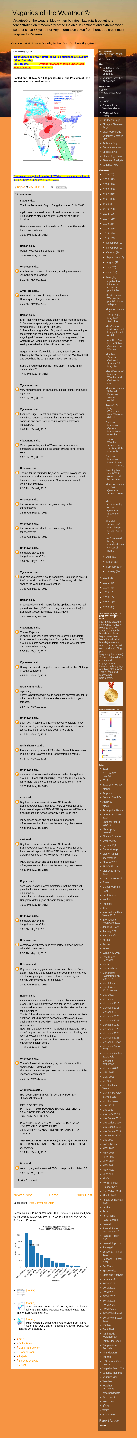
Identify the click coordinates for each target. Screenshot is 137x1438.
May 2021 (108, 994)
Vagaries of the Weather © (51, 12)
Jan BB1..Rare (110, 927)
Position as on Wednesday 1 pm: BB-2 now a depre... (114, 300)
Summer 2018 (110, 1279)
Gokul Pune (25, 1343)
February (111, 566)
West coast (108, 1397)
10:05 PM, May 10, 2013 (34, 786)
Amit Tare (26, 290)
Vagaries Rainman (112, 1372)
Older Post (83, 1195)
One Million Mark (111, 1191)
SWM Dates (109, 1309)
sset (22, 797)
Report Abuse (109, 1420)
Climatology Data (112, 156)
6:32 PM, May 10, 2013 (33, 758)
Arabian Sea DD (111, 797)
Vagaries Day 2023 (113, 1368)
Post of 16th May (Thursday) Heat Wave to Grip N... (114, 411)
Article (106, 806)
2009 (106, 592)
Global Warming (111, 886)
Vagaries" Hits (110, 164)
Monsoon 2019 (110, 1012)
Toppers (106, 1356)
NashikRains (109, 1144)
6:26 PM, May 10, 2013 (33, 734)
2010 (106, 587)
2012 (106, 577)
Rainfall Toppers (111, 1243)
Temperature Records (109, 1347)
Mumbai (106, 1081)
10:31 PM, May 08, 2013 (34, 234)
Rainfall (106, 1224)
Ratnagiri (107, 1247)
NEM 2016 (108, 1152)
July (108, 267)
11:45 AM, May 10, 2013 (33, 588)
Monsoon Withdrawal (108, 1062)
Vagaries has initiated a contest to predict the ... (114, 286)
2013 (106, 238)
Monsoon (107, 999)
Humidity (107, 903)
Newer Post (23, 1195)
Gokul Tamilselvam (29, 1347)
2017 (106, 218)
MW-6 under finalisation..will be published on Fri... (115, 331)
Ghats (105, 882)
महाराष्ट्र (105, 1410)
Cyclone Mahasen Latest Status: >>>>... (115, 461)
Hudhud (106, 899)
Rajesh (24, 245)
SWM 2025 (108, 1304)
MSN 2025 (108, 1076)
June (109, 272)
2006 (106, 607)
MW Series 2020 (111, 1135)
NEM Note (108, 1169)
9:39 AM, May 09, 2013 (33, 303)
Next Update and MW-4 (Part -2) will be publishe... (114, 475)
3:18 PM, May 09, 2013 (33, 398)
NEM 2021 (108, 1165)
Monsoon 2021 (110, 1020)
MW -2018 (108, 1105)
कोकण (105, 1405)
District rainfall (110, 853)
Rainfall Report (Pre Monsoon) (110, 1230)
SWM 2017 (108, 1283)
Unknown (26, 266)
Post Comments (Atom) (42, 1202)
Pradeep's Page (111, 120)
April (109, 556)
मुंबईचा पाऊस (108, 1414)
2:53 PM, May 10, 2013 (33, 651)
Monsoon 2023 (110, 1029)
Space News (109, 151)
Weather (107, 1381)
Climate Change (111, 836)
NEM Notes (108, 1174)
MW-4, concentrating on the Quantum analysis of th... (114, 509)
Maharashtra (109, 968)
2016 (106, 223)
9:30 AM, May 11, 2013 (33, 953)
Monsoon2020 (110, 1068)
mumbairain (109, 1097)
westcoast (108, 1401)
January (111, 571)
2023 (106, 189)
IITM (105, 908)
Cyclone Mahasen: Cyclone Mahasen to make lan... (113, 428)
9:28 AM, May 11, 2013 (33, 928)
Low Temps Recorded (108, 959)
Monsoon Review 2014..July (112, 1055)
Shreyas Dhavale (28, 1360)
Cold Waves (109, 840)
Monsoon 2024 (110, 1033)
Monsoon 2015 (110, 1003)
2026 (106, 174)
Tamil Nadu (108, 1329)
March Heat (109, 983)
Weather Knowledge (108, 1387)
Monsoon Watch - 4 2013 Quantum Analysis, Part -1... (115, 490)
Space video (109, 1270)
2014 (106, 233)
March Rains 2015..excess (109, 989)
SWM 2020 (108, 1296)
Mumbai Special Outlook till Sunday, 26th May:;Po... (114, 360)
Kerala (106, 939)
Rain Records (110, 1220)
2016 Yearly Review (109, 774)
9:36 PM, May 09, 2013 (33, 488)
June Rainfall (109, 935)
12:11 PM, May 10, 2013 (34, 616)
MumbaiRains (110, 1101)
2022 (106, 194)
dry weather (109, 858)
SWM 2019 (108, 1292)
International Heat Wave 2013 (112, 914)
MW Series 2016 (111, 1126)
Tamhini (106, 1325)
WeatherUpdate (111, 1393)
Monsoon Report (111, 1042)
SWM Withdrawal (112, 1313)
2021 (106, 199)
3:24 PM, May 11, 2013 (33, 1152)
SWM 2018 (108, 1287)
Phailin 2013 (109, 1195)
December (112, 242)
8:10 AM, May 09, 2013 (33, 279)
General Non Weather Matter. (111, 107)
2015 (106, 228)
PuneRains (108, 1215)
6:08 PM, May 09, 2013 (33, 429)
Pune (105, 1211)
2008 (106, 597)
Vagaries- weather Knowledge (112, 80)
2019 (106, 209)
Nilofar (106, 1178)
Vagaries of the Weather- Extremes (110, 70)
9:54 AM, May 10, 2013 (33, 560)
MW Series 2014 (111, 1118)
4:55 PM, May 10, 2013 (33, 675)
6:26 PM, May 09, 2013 (33, 457)
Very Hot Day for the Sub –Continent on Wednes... (114, 345)
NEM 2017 (108, 1156)
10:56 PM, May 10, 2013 (34, 904)
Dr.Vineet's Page (111, 131)
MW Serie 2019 (111, 1114)
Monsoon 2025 (110, 1037)
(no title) (30, 1290)
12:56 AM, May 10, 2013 (33, 512)
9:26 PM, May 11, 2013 (33, 1172)
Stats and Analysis (112, 160)
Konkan (106, 944)
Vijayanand (26, 384)
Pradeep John (27, 1351)
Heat (105, 891)
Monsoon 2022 (110, 1024)
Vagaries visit (109, 1377)
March (110, 561)
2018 (106, 213)
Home (53, 1195)
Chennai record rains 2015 (111, 823)
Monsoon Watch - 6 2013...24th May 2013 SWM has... (115, 315)
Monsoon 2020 (110, 1016)
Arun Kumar (27, 686)
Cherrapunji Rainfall (109, 831)
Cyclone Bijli (109, 845)
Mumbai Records (112, 1092)
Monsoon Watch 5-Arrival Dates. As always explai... (115, 394)
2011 (106, 582)
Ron (22, 1163)
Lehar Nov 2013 (111, 952)
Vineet (22, 1364)
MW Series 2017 (111, 1131)
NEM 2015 (108, 1148)
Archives (107, 801)
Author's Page (110, 143)
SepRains (107, 1266)
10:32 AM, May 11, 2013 (33, 984)
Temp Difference (111, 1341)
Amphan (107, 793)
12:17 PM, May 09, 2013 (34, 373)
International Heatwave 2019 (111, 921)
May (109, 277)
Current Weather (111, 147)
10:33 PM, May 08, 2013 (34, 255)
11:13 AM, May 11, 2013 (33, 1047)
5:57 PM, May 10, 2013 (33, 706)
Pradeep (107, 1207)
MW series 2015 (111, 1122)
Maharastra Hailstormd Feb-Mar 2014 (111, 975)
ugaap (24, 200)
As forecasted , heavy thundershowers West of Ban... (115, 544)
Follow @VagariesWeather (110, 91)
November (112, 247)
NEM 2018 (108, 1161)
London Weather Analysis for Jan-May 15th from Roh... (114, 445)
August (110, 262)
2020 (106, 204)
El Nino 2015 (109, 862)
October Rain (109, 1187)
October (111, 252)
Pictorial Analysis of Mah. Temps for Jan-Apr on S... (114, 527)
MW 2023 (107, 1109)
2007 (106, 602)
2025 (106, 179)
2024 (106, 184)
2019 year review (112, 784)
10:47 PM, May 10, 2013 (34, 828)
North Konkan (110, 1182)
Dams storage (110, 849)
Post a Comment (27, 1180)
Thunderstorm (110, 1352)
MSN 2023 (108, 1072)
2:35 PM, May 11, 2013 (33, 1078)
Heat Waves (109, 895)
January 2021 (110, 931)
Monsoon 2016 (110, 1007)
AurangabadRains (112, 810)
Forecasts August (112, 878)
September (112, 257)
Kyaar (105, 948)
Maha (105, 964)
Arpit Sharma (28, 745)
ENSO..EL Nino (111, 866)
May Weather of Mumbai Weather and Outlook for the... (114, 377)
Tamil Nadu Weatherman (109, 1335)
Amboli (106, 788)
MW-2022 (107, 1139)
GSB (21, 1339)
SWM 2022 (108, 1300)
